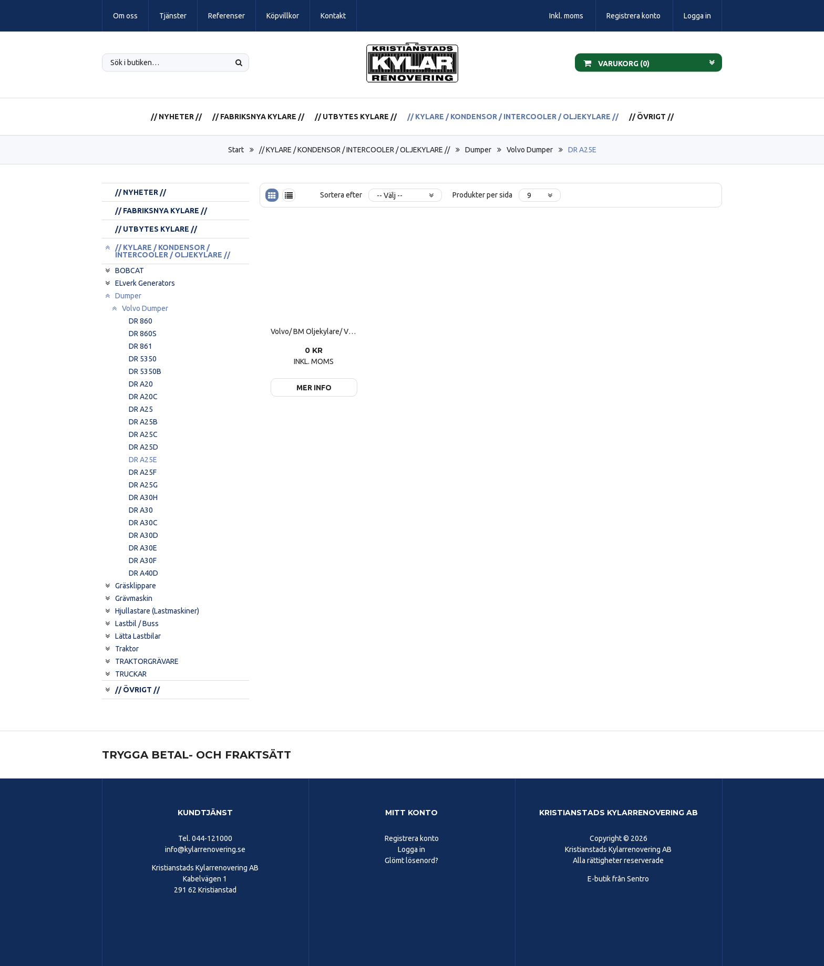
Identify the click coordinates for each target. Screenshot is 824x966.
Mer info (314, 387)
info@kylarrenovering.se (205, 849)
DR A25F (143, 472)
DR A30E (143, 548)
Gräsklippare (135, 585)
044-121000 (212, 838)
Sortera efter (341, 195)
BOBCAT (129, 270)
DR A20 (141, 384)
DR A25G (143, 485)
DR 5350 (143, 359)
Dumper (478, 150)
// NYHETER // (176, 116)
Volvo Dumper (530, 150)
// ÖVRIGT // (651, 116)
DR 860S (143, 333)
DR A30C (143, 522)
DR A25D (143, 447)
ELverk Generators (145, 283)
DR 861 (140, 346)
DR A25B (143, 422)
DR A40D (143, 573)
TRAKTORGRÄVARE (147, 661)
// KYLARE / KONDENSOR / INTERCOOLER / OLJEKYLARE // (513, 116)
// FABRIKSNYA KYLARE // (258, 116)
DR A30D (143, 535)
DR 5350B (145, 371)
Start (236, 150)
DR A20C (143, 396)
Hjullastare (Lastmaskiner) (157, 611)
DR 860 (140, 321)
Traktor (127, 649)
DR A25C (143, 434)
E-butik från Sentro (618, 879)
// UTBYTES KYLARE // (356, 116)
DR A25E (582, 150)
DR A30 (141, 510)
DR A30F (143, 560)
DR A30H (143, 497)
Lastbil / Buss (137, 623)
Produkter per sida (482, 195)
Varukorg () (616, 62)
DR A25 (141, 409)
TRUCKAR (131, 674)
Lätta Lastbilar (138, 636)
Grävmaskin (133, 598)
